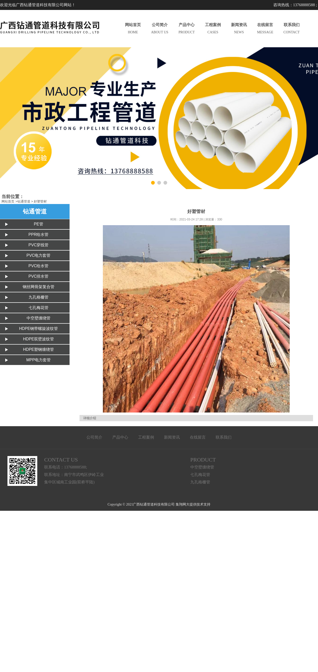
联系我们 (224, 437)
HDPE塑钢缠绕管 (38, 349)
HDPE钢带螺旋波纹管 (38, 328)
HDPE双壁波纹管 (38, 339)
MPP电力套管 (38, 360)
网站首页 (7, 201)
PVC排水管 (39, 276)
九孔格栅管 (38, 297)
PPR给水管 (39, 234)
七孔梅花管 (38, 308)
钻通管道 (23, 201)
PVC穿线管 (39, 245)
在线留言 (198, 437)
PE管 (38, 224)
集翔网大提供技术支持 (193, 504)
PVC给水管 (39, 266)
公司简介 (94, 437)
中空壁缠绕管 (38, 318)
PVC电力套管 (39, 255)
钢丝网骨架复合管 (38, 287)
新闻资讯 (172, 437)
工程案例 (146, 437)
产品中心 (120, 437)
